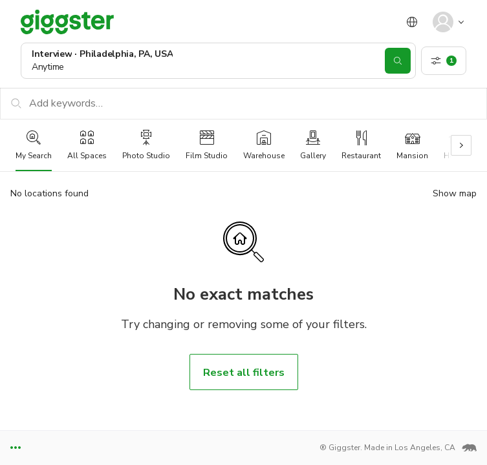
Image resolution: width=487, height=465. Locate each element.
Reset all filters (244, 373)
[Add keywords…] (243, 103)
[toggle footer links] (15, 447)
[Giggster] (67, 21)
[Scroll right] (461, 145)
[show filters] (443, 60)
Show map (455, 193)
